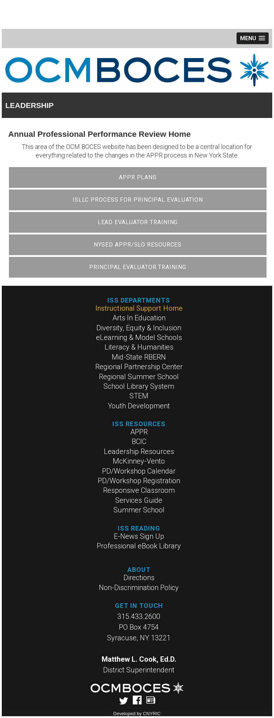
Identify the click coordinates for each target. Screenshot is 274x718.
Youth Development (139, 406)
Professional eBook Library (139, 546)
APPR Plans (138, 177)
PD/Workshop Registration (139, 480)
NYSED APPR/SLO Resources (138, 244)
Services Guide (138, 500)
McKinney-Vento (139, 461)
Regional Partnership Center (139, 366)
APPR (139, 432)
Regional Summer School (139, 376)
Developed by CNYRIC (137, 713)
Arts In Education (139, 318)
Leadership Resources (139, 451)
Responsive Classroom (139, 490)
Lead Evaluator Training (138, 222)
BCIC (139, 441)
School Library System (138, 386)
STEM (139, 396)
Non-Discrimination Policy (139, 587)
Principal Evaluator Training (137, 267)
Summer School (138, 510)
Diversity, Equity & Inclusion (138, 328)
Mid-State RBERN (139, 357)
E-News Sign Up (139, 536)
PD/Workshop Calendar (139, 471)
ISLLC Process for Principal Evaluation (137, 199)
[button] (253, 38)
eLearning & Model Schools (139, 337)
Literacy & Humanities (139, 347)
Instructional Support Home (139, 308)
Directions (138, 577)
